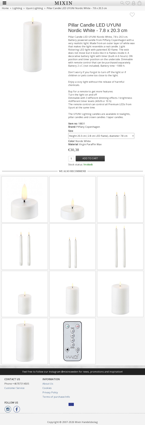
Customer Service (14, 388)
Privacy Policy (50, 392)
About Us (47, 383)
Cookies (47, 388)
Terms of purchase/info (56, 396)
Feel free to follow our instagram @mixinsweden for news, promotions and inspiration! (72, 371)
